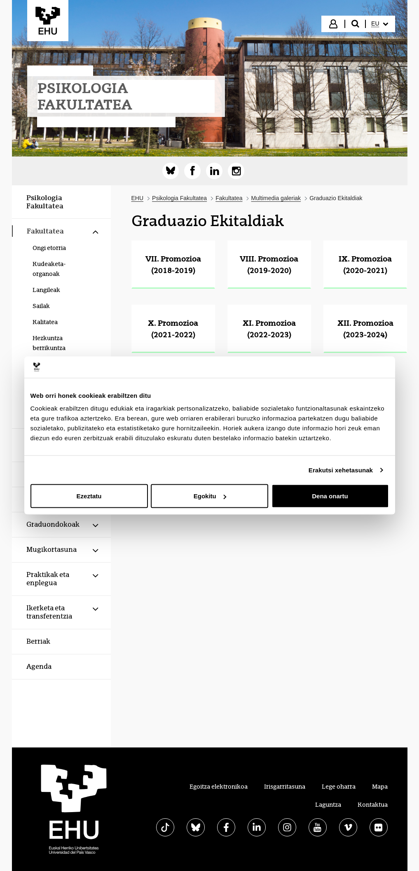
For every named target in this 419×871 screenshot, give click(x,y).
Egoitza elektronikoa (219, 786)
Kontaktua (373, 804)
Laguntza (328, 804)
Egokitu (210, 496)
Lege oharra (339, 786)
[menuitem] (379, 24)
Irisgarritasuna (284, 786)
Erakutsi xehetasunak (341, 469)
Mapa (380, 786)
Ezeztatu (89, 496)
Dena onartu (330, 496)
